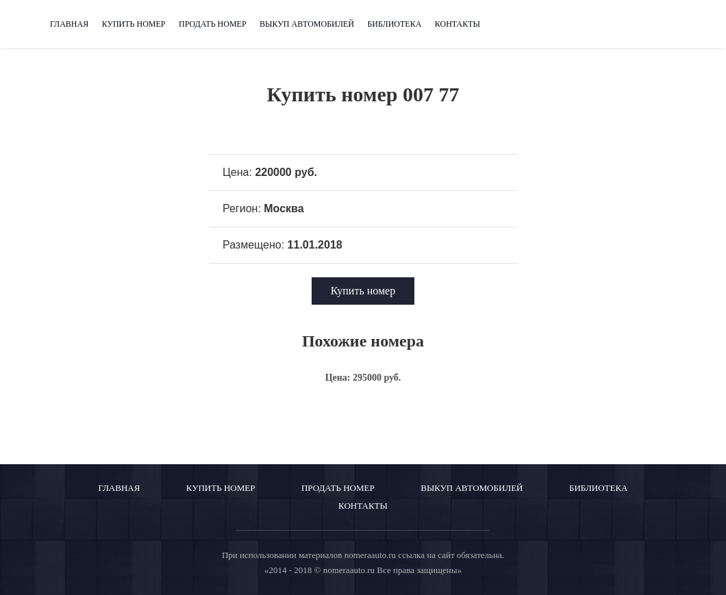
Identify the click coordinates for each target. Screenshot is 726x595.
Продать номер (213, 24)
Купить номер (134, 24)
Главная (69, 24)
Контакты (457, 24)
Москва (283, 208)
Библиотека (394, 24)
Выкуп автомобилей (307, 24)
